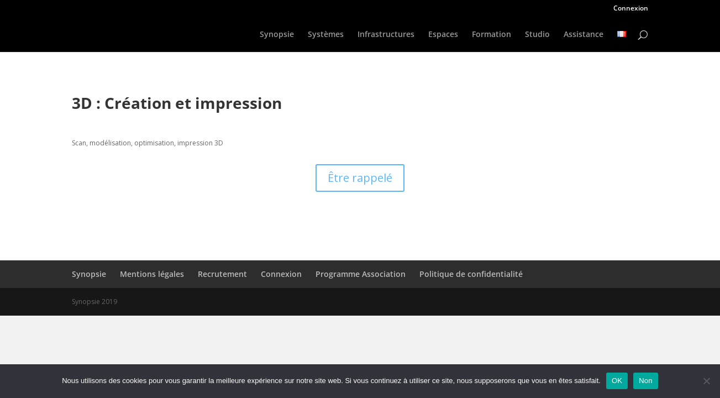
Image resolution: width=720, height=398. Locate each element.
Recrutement (222, 274)
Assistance (583, 34)
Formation (491, 34)
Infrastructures (386, 34)
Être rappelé (360, 177)
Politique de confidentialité (471, 274)
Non (646, 380)
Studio (537, 34)
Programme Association (361, 274)
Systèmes (326, 34)
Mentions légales (152, 274)
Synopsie (277, 34)
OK (617, 380)
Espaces (443, 34)
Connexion (630, 9)
